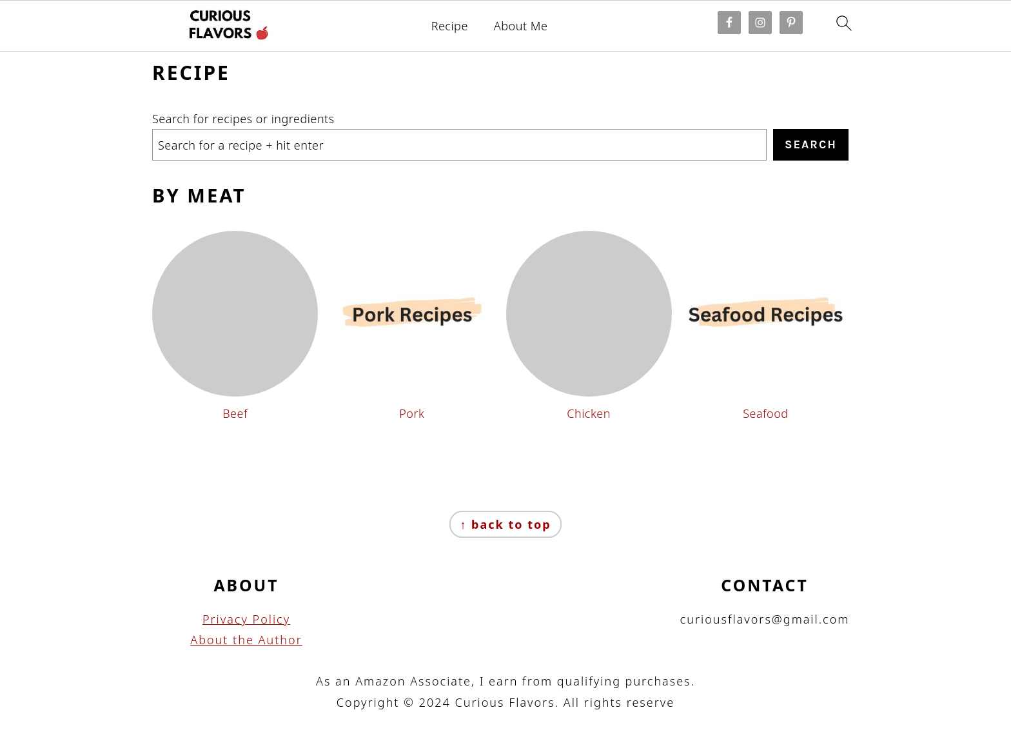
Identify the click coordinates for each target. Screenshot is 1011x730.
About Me (521, 26)
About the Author (246, 639)
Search (811, 144)
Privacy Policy (246, 619)
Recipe (449, 26)
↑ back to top (505, 524)
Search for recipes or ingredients (243, 118)
